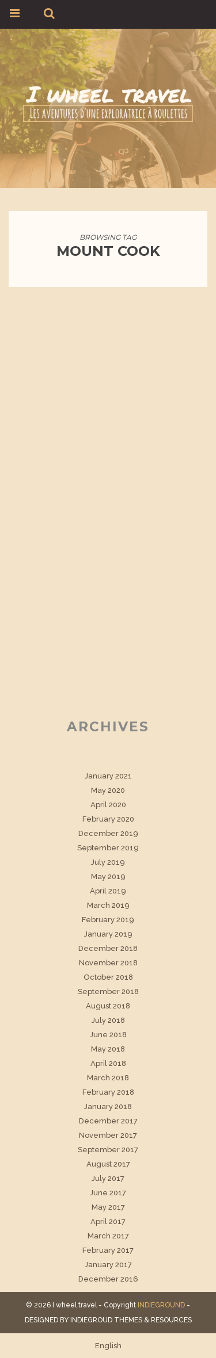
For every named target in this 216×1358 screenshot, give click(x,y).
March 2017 (108, 1236)
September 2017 (108, 1149)
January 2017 (108, 1264)
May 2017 (108, 1207)
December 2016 (108, 1279)
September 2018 (108, 991)
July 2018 (108, 1020)
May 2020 (108, 790)
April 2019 (108, 891)
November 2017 (108, 1135)
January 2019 (108, 934)
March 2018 (108, 1077)
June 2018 (108, 1034)
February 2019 (108, 919)
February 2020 (108, 819)
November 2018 (108, 962)
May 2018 (108, 1049)
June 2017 (108, 1192)
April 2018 (108, 1063)
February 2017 (108, 1250)
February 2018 (108, 1092)
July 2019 (108, 862)
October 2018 (108, 977)
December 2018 (108, 948)
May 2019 (108, 876)
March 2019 (108, 905)
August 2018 (108, 1006)
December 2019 (108, 833)
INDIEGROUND (161, 1305)
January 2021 (108, 776)
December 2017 (108, 1121)
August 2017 (108, 1164)
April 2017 (108, 1221)
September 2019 (108, 847)
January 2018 (108, 1106)
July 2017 (108, 1178)
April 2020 (108, 804)
